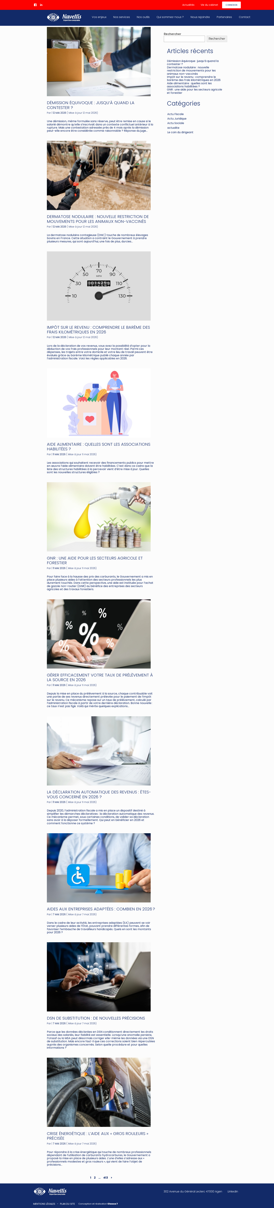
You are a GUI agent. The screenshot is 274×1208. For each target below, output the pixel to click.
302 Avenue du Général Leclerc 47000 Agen (193, 1191)
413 (105, 1178)
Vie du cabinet (209, 5)
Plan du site (67, 1203)
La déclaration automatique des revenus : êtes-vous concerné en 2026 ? (99, 794)
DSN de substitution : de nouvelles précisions (96, 1018)
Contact (244, 17)
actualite (173, 128)
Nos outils (143, 17)
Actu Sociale (175, 123)
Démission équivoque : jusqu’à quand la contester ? (90, 105)
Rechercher (172, 34)
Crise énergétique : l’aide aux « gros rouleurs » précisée (97, 1136)
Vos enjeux (99, 17)
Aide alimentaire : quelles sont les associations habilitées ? (98, 446)
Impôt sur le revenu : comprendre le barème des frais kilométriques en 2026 (98, 329)
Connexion (231, 4)
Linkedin (233, 1191)
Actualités (188, 5)
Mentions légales (44, 1203)
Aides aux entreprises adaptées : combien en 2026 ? (101, 909)
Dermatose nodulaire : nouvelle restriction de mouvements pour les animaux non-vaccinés (98, 219)
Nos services (121, 17)
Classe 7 (112, 1203)
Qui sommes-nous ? (170, 17)
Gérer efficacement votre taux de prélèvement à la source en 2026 (100, 677)
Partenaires (224, 17)
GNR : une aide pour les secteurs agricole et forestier (95, 560)
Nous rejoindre (200, 17)
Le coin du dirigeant (180, 132)
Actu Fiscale (175, 114)
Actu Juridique (176, 119)
